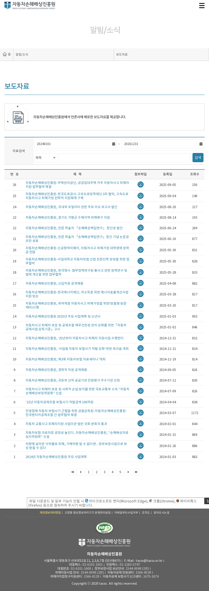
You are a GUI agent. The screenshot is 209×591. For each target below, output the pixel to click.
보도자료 (122, 54)
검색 (198, 157)
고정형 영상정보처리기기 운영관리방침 (87, 513)
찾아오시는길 (161, 513)
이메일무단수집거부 (126, 513)
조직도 (146, 513)
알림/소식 (22, 54)
